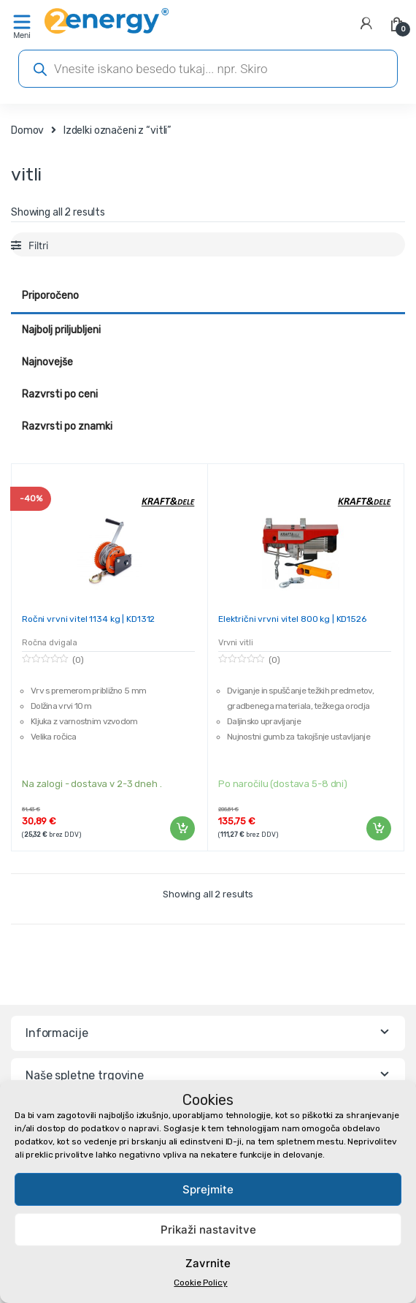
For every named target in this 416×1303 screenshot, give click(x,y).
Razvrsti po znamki (67, 426)
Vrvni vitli (235, 642)
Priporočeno (50, 295)
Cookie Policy (200, 1282)
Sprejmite (208, 1189)
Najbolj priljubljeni (61, 330)
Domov (27, 130)
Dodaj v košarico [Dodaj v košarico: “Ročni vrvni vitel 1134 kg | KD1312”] (182, 828)
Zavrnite (208, 1263)
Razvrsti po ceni (60, 394)
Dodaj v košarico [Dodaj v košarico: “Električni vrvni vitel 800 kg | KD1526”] (378, 828)
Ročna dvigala (49, 642)
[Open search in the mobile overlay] (208, 68)
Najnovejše (47, 362)
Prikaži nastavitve (208, 1229)
